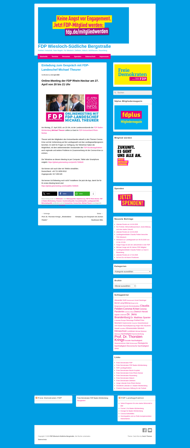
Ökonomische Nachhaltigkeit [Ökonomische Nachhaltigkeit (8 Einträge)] (138, 346)
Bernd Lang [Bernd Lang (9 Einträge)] (119, 303)
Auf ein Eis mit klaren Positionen (127, 257)
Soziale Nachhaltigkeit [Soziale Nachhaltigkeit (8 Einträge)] (133, 340)
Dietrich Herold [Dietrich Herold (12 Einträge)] (141, 311)
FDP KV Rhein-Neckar (92, 198)
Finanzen (59, 201)
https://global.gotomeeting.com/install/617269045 (59, 186)
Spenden (77, 56)
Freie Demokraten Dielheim (125, 380)
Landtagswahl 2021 (93, 201)
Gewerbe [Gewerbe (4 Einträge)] (134, 323)
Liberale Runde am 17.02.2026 (127, 255)
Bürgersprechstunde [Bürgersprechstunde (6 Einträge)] (121, 306)
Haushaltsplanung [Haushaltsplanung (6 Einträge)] (129, 326)
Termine (55, 56)
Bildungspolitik (71, 198)
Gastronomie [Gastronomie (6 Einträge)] (127, 323)
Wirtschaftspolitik (46, 203)
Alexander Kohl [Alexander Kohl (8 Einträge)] (120, 300)
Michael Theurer (87, 203)
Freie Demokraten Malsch (125, 378)
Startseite (44, 56)
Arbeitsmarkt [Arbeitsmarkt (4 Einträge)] (130, 300)
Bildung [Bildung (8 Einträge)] (127, 303)
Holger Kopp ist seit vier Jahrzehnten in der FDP (133, 245)
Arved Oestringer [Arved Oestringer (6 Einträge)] (140, 300)
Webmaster (59, 198)
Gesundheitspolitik (81, 201)
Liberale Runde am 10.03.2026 (127, 232)
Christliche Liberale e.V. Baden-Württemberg (131, 386)
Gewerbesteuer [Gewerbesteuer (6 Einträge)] (143, 323)
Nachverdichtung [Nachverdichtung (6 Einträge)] (138, 334)
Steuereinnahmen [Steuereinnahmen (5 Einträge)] (120, 343)
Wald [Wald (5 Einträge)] (128, 343)
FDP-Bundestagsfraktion (93, 148)
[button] (49, 194)
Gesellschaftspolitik (69, 201)
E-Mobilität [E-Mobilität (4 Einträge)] (117, 320)
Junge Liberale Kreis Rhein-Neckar (128, 383)
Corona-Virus (77, 203)
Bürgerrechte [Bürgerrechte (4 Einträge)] (134, 303)
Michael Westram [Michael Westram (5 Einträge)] (141, 331)
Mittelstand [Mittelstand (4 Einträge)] (117, 334)
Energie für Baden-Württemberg (132, 411)
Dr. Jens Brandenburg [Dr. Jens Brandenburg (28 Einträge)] (125, 316)
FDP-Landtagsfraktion (123, 368)
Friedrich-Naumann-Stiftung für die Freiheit (131, 388)
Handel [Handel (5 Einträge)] (120, 326)
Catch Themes (147, 436)
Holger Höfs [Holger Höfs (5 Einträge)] (139, 326)
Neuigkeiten (81, 400)
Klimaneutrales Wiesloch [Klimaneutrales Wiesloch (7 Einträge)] (135, 328)
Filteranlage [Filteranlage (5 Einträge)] (130, 320)
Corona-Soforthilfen (127, 413)
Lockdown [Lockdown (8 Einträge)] (131, 331)
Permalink (62, 205)
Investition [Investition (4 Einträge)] (123, 328)
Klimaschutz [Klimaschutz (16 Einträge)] (120, 331)
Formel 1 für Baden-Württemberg (132, 408)
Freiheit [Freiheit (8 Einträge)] (137, 320)
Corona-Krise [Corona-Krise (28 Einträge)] (131, 308)
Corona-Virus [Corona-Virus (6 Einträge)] (129, 312)
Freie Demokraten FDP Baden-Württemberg (131, 365)
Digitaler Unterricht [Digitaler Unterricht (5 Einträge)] (120, 315)
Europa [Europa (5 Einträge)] (123, 320)
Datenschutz (90, 56)
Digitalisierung (80, 198)
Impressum (104, 56)
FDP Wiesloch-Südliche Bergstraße (74, 46)
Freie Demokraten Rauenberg (126, 375)
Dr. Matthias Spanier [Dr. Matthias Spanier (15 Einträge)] (141, 317)
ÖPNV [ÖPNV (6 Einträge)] (116, 348)
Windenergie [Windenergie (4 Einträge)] (133, 343)
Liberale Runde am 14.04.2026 (127, 224)
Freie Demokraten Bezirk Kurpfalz (128, 370)
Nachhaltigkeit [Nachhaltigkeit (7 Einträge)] (126, 334)
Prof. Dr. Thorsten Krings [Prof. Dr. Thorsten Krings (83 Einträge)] (128, 338)
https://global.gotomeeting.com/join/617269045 (65, 162)
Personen (66, 56)
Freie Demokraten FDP (124, 363)
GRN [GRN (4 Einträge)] (115, 325)
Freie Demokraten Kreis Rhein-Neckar (129, 373)
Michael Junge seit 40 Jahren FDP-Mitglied (131, 247)
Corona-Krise (69, 203)
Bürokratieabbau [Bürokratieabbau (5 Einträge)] (134, 306)
